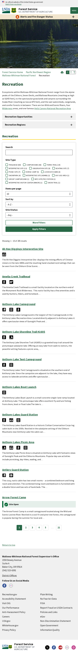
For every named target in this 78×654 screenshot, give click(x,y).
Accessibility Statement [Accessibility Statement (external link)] (14, 598)
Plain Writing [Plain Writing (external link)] (46, 594)
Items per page (13, 188)
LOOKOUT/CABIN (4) (52, 172)
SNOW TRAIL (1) (54, 182)
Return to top (8, 545)
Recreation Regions (15, 124)
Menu (74, 10)
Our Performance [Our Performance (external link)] (10, 607)
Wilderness (7, 108)
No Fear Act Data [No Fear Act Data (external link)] (48, 598)
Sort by (9, 199)
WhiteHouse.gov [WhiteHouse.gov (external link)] (10, 625)
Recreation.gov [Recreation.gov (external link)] (9, 594)
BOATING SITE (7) (62, 168)
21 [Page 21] (59, 527)
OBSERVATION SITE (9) (41, 168)
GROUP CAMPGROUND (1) (19, 179)
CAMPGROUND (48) (33, 165)
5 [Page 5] (45, 527)
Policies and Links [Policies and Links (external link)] (48, 612)
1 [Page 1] (19, 527)
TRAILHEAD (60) (15, 165)
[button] (62, 72)
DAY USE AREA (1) (62, 175)
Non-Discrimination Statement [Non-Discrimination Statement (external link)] (55, 620)
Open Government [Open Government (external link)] (49, 625)
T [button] (67, 72)
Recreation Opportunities (18, 116)
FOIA (42, 603)
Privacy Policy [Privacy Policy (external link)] (9, 629)
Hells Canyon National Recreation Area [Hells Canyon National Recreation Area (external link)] (52, 108)
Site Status (11, 209)
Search (9, 147)
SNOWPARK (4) (15, 175)
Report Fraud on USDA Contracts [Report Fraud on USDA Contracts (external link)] (56, 607)
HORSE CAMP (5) (32, 172)
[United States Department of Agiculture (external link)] (6, 10)
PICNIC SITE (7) (14, 172)
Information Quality (50, 629)
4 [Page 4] (39, 527)
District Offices (9, 575)
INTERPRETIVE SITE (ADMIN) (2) (38, 175)
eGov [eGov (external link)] (42, 616)
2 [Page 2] (25, 527)
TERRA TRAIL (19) (53, 165)
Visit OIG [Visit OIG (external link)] (6, 603)
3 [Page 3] (32, 527)
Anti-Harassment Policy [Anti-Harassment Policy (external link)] (13, 612)
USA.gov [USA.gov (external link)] (6, 620)
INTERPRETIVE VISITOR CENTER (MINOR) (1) (25, 182)
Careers (6, 616)
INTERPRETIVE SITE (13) (18, 168)
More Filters (39, 222)
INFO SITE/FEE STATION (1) (45, 179)
